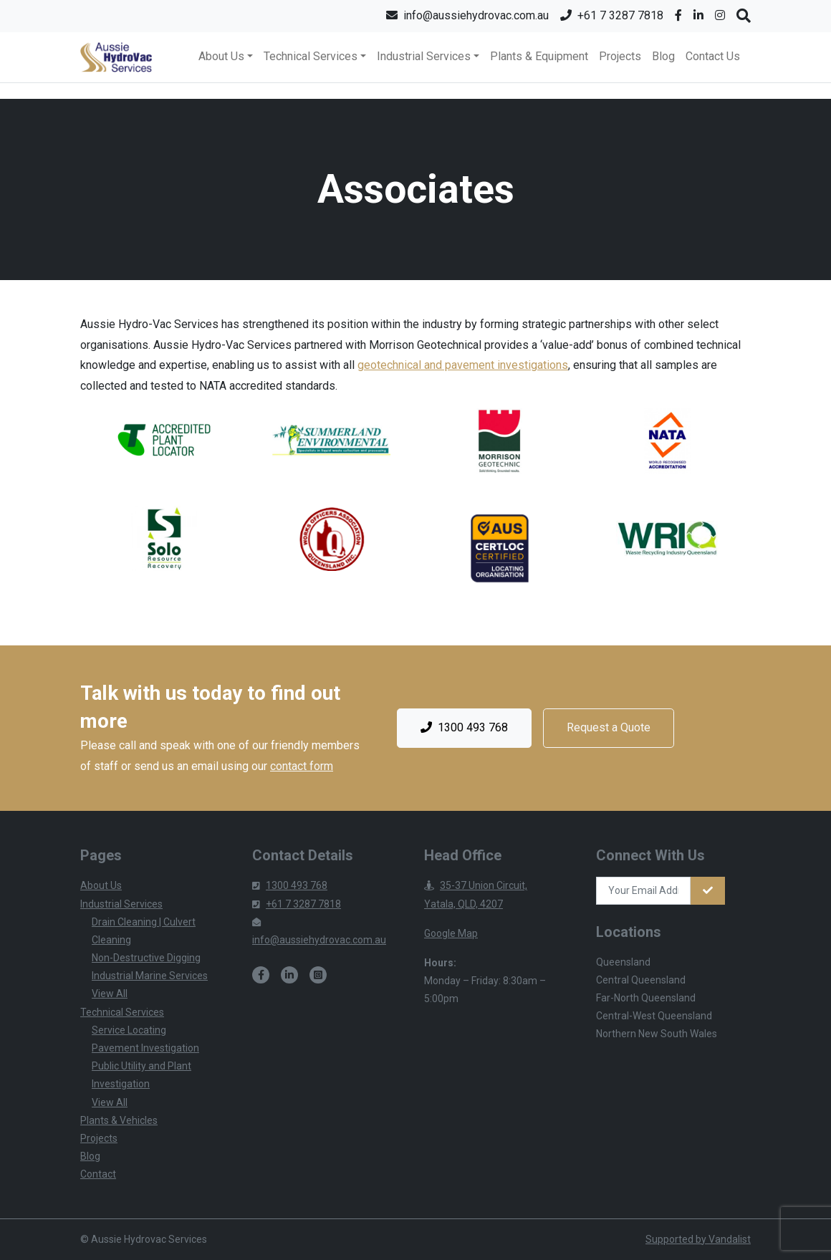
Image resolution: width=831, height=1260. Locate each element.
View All (110, 993)
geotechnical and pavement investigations (462, 365)
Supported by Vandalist (698, 1239)
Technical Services (122, 1012)
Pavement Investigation (145, 1048)
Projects (620, 56)
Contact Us (713, 56)
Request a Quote (608, 727)
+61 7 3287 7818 (296, 904)
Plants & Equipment (539, 56)
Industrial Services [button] (424, 56)
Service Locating (129, 1030)
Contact (98, 1174)
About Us (101, 885)
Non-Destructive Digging (146, 957)
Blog (663, 56)
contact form (301, 766)
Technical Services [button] (310, 56)
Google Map (451, 933)
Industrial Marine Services (150, 975)
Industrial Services (121, 904)
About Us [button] (221, 56)
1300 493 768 (464, 728)
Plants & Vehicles (119, 1120)
